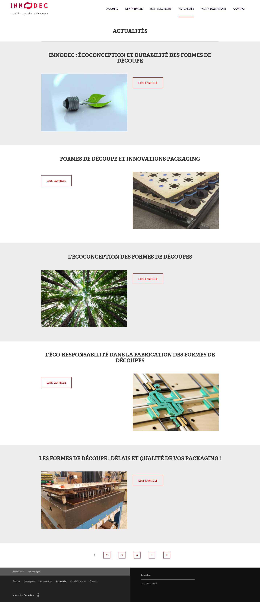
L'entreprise (134, 9)
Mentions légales (34, 571)
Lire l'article (148, 83)
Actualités (186, 9)
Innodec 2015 (18, 571)
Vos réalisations (213, 9)
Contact (239, 9)
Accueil (112, 9)
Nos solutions (161, 9)
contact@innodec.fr (149, 583)
